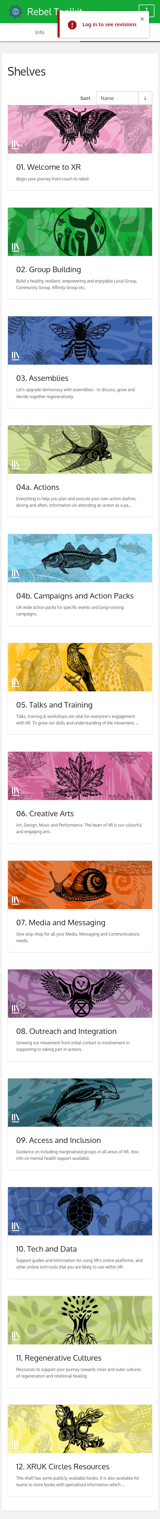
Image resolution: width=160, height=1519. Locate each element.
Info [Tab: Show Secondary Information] (39, 32)
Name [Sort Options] (107, 98)
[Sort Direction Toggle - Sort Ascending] (145, 98)
